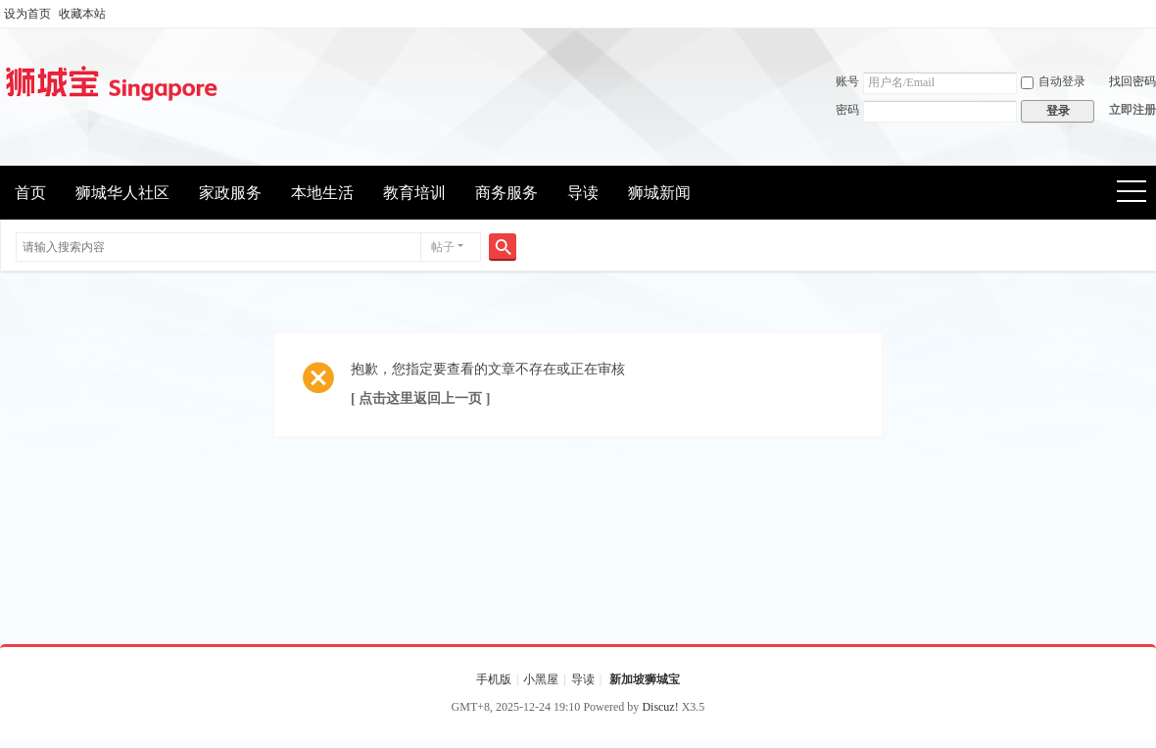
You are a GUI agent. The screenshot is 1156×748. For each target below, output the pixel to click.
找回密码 (1132, 81)
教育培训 (414, 192)
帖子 (443, 247)
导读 (583, 192)
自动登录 (1053, 81)
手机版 (493, 679)
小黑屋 (540, 679)
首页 (30, 192)
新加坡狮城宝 (644, 679)
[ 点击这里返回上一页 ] (420, 398)
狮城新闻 (659, 192)
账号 (847, 81)
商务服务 (506, 192)
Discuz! (660, 707)
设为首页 (27, 14)
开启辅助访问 (1151, 14)
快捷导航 (1138, 193)
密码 (847, 110)
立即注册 (1132, 110)
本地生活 (322, 192)
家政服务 (230, 192)
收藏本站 (82, 14)
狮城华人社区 (122, 192)
